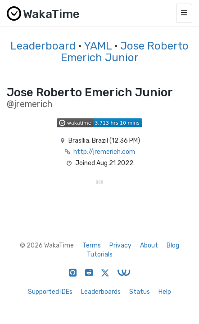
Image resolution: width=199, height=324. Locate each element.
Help (164, 292)
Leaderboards (101, 292)
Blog (173, 245)
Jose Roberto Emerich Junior (125, 52)
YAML (98, 46)
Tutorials (100, 254)
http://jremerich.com (104, 152)
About (149, 245)
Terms (91, 245)
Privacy (120, 245)
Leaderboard (43, 46)
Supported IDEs (50, 292)
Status (139, 292)
